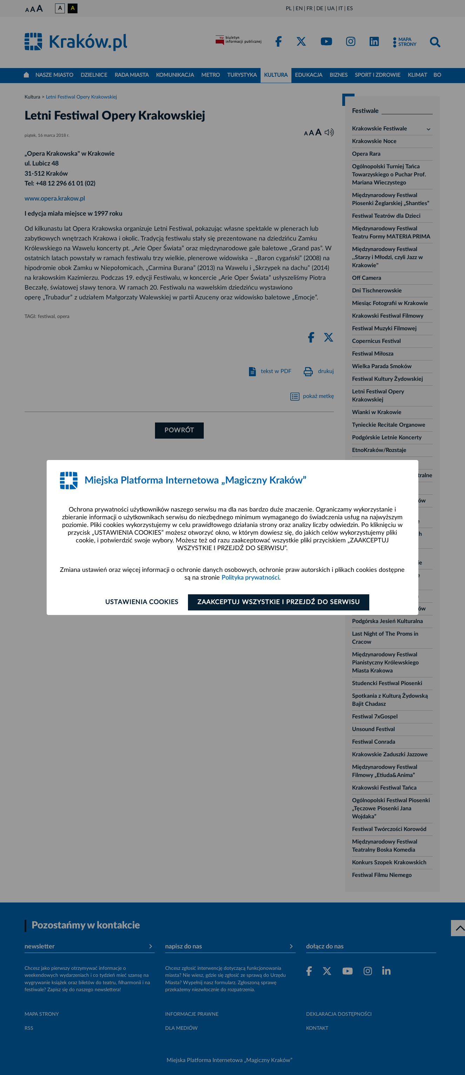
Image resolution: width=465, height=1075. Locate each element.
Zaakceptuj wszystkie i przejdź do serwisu (278, 602)
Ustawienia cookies (141, 602)
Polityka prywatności (250, 578)
